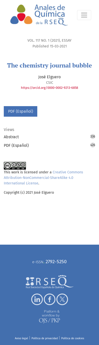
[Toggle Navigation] (84, 15)
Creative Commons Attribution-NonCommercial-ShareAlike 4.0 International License (43, 177)
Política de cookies (72, 338)
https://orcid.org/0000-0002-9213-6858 (49, 88)
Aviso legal (21, 338)
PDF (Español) (20, 111)
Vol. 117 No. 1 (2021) (43, 40)
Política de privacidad (44, 338)
